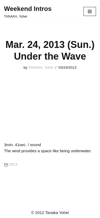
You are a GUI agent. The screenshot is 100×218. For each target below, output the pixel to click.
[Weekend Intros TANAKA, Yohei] (27, 11)
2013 (13, 164)
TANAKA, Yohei (40, 67)
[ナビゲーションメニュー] (89, 11)
